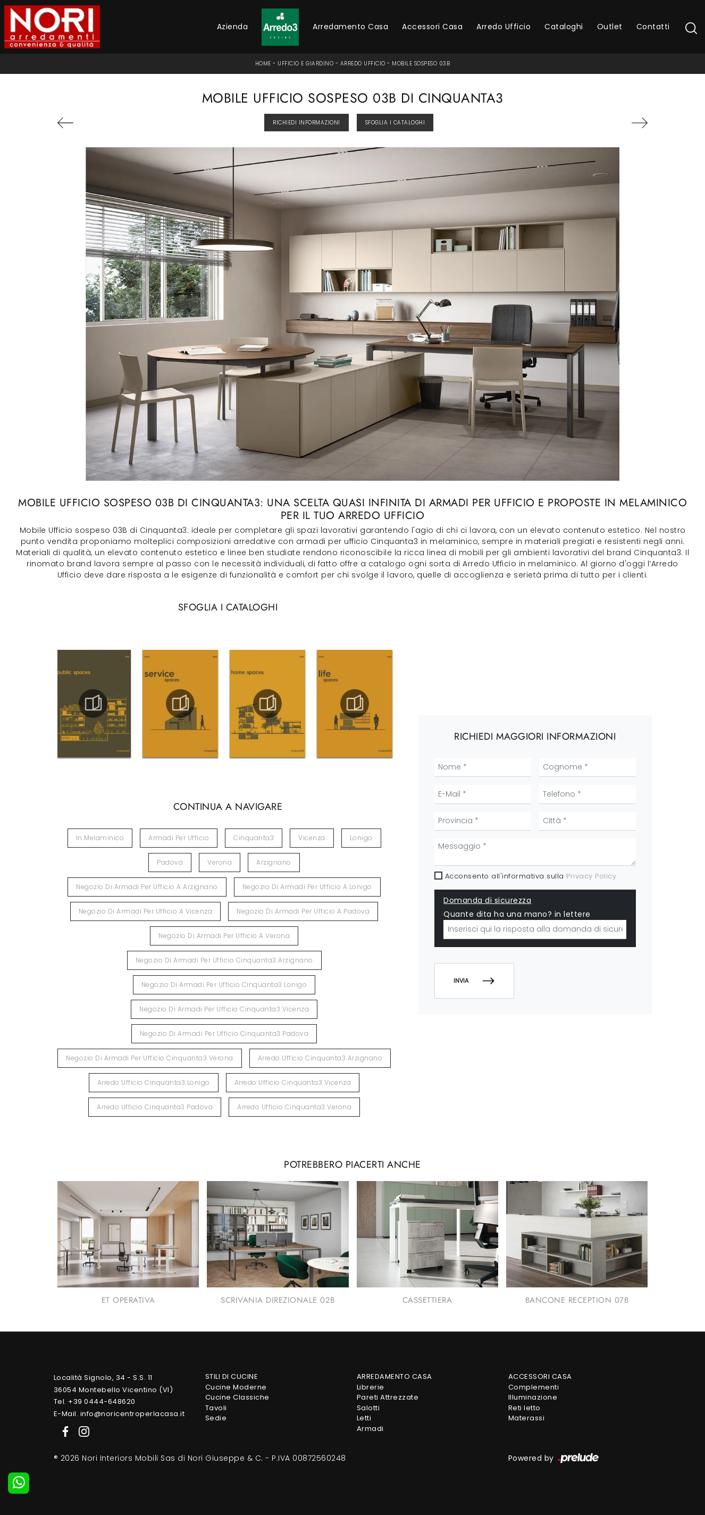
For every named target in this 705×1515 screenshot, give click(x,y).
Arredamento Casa (350, 26)
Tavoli (216, 1408)
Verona (219, 862)
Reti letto (524, 1408)
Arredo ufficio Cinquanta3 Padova (155, 1106)
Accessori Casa (432, 26)
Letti (364, 1418)
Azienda (232, 26)
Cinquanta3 (253, 837)
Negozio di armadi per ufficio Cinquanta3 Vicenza (224, 1009)
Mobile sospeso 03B (421, 64)
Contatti (653, 26)
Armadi (370, 1429)
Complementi (533, 1387)
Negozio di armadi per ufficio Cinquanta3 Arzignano (224, 960)
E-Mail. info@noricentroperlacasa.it (119, 1414)
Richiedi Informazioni (306, 123)
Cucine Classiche (237, 1397)
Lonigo (361, 837)
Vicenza (311, 837)
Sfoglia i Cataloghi (395, 123)
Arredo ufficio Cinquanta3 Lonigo (153, 1082)
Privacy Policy (591, 876)
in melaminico (100, 837)
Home (263, 64)
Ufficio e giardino (305, 64)
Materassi (526, 1418)
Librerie (370, 1387)
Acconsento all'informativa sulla (531, 876)
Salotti (368, 1408)
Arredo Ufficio (503, 26)
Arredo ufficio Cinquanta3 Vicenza (292, 1082)
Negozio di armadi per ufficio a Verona (224, 935)
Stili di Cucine (231, 1376)
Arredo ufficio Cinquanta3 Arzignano (320, 1057)
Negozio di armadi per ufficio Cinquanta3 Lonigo (224, 984)
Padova (170, 862)
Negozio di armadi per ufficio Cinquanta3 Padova (224, 1033)
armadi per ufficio (178, 837)
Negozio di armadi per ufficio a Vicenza (146, 911)
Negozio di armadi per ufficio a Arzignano (147, 886)
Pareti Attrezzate (388, 1397)
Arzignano (273, 862)
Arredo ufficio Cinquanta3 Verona (294, 1106)
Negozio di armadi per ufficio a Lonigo (307, 886)
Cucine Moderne (236, 1387)
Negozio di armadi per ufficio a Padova (303, 911)
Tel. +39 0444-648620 (95, 1401)
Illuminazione (533, 1397)
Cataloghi (563, 26)
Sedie (216, 1418)
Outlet (610, 26)
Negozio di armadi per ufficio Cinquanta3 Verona (149, 1057)
